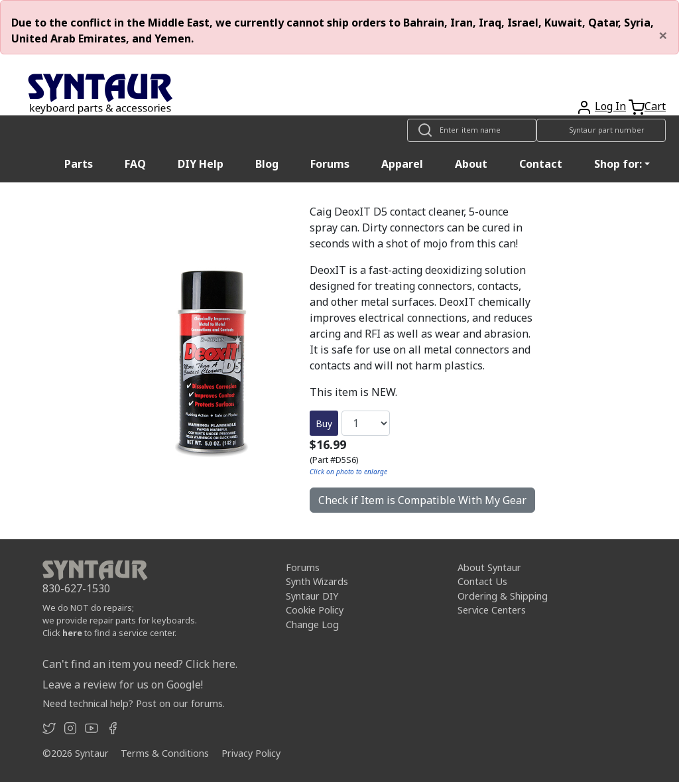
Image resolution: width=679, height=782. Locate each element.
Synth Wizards (317, 581)
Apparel (402, 164)
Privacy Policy (250, 753)
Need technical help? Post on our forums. (133, 703)
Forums (329, 164)
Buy (324, 423)
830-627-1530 (76, 588)
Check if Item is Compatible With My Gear (422, 500)
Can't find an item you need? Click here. (139, 664)
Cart (655, 106)
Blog (266, 164)
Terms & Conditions (165, 753)
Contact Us (482, 581)
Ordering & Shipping (503, 596)
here (72, 633)
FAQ (135, 164)
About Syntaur (489, 567)
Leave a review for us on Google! (122, 684)
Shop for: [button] (618, 164)
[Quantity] (365, 423)
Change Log (312, 624)
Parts (78, 164)
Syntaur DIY (312, 596)
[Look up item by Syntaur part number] (601, 130)
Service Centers (492, 610)
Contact (540, 164)
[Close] (663, 35)
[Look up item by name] (471, 130)
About (471, 164)
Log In (610, 106)
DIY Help (200, 164)
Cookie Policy (314, 610)
